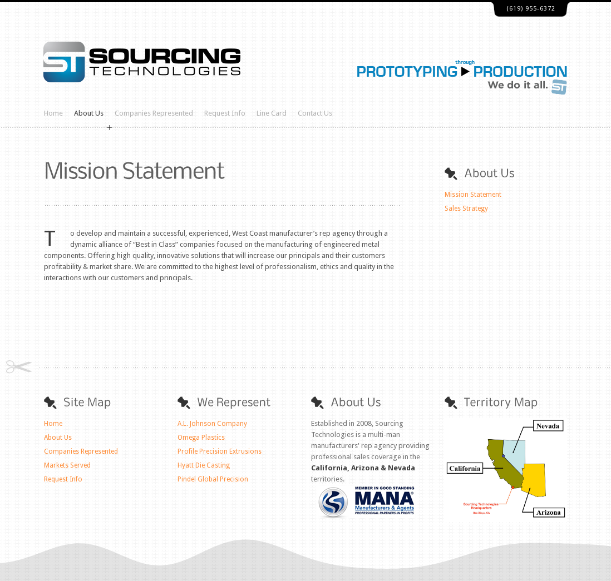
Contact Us (315, 113)
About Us (89, 113)
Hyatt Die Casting (204, 465)
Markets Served (67, 465)
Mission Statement (473, 194)
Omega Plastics (201, 437)
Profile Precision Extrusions (220, 451)
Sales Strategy (466, 208)
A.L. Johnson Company (212, 424)
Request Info (224, 113)
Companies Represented (154, 113)
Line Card (272, 113)
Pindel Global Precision (213, 479)
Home (53, 113)
